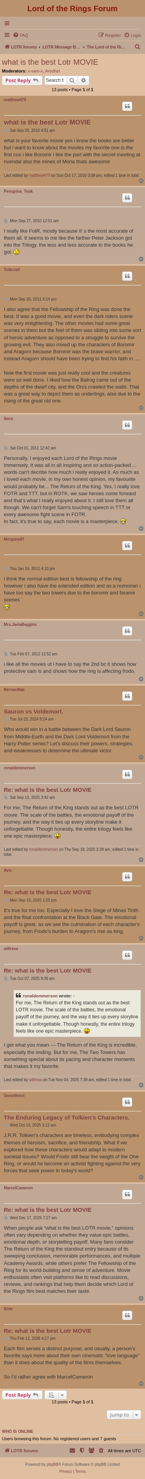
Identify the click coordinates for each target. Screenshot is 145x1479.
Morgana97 (14, 539)
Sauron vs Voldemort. (33, 711)
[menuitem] (20, 35)
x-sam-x (35, 71)
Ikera (8, 418)
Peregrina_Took (18, 191)
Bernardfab (14, 690)
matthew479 (15, 100)
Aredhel (52, 71)
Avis (8, 870)
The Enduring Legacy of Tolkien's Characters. (67, 1117)
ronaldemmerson (19, 768)
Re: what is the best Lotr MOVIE (48, 789)
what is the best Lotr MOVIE (50, 62)
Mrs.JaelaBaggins (20, 624)
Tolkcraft (12, 270)
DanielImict (14, 1096)
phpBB (52, 1464)
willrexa (11, 949)
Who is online (17, 1431)
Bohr (8, 1309)
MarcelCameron (18, 1188)
